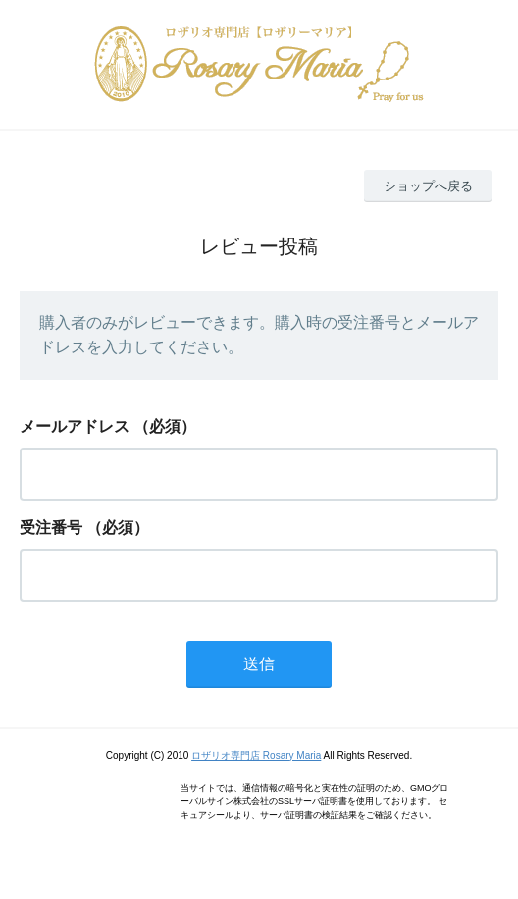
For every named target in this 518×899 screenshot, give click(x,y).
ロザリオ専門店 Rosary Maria (256, 755)
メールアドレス (75, 426)
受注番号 (51, 527)
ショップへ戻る (428, 186)
